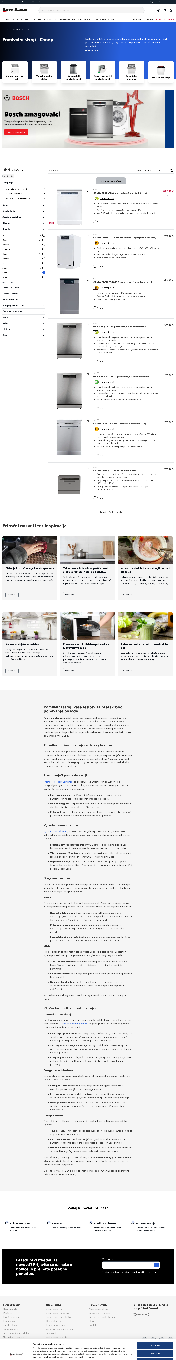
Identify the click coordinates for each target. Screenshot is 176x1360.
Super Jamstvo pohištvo (59, 1317)
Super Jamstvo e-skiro (57, 1313)
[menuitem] (5, 19)
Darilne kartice (24, 2)
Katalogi (162, 2)
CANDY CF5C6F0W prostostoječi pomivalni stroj (120, 193)
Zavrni (155, 1344)
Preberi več (12, 595)
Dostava (7, 1313)
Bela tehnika (16, 29)
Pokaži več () (7, 282)
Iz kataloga (148, 19)
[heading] (23, 183)
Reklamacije (9, 1321)
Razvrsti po (142, 170)
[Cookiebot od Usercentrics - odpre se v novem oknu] (16, 1355)
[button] (159, 10)
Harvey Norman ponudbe (75, 1023)
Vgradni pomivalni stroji (56, 831)
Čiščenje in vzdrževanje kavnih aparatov (29, 568)
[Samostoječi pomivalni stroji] (23, 198)
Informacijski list (107, 198)
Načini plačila (10, 1309)
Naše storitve (53, 1305)
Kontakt (171, 2)
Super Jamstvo (54, 1309)
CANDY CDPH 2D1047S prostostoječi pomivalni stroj (122, 282)
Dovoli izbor (155, 1336)
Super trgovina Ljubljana (102, 1317)
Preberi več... (92, 50)
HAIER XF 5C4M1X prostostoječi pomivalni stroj (119, 326)
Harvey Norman (98, 1305)
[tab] (23, 252)
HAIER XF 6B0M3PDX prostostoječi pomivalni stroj (121, 376)
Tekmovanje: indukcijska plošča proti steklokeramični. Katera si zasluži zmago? (85, 572)
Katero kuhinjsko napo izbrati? (24, 644)
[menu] (88, 19)
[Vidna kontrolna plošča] (23, 194)
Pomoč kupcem (11, 1305)
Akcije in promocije (166, 19)
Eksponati (36, 2)
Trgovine (153, 2)
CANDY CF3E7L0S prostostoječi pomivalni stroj (119, 423)
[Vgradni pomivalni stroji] (23, 189)
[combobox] (93, 10)
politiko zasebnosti (147, 1272)
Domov (5, 29)
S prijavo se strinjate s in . (129, 1272)
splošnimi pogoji (129, 1272)
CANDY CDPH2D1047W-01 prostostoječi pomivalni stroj (124, 237)
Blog (4, 2)
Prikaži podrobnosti (130, 1355)
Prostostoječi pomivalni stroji (58, 781)
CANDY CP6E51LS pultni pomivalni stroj (115, 470)
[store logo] (14, 10)
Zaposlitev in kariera (99, 1313)
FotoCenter (12, 2)
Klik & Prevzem (11, 1317)
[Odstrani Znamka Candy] (5, 176)
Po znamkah (136, 19)
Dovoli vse (155, 1328)
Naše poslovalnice (98, 1309)
